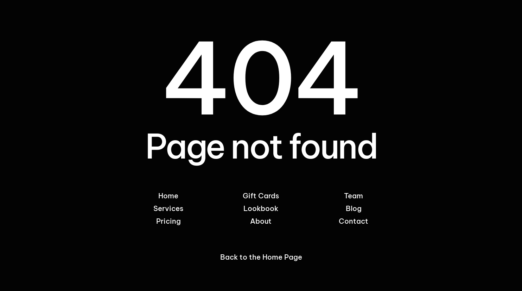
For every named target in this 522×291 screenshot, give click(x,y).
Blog (354, 208)
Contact (353, 221)
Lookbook (260, 208)
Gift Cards (261, 195)
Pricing (168, 221)
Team (353, 195)
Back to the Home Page (261, 257)
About (261, 221)
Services (168, 208)
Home (168, 195)
